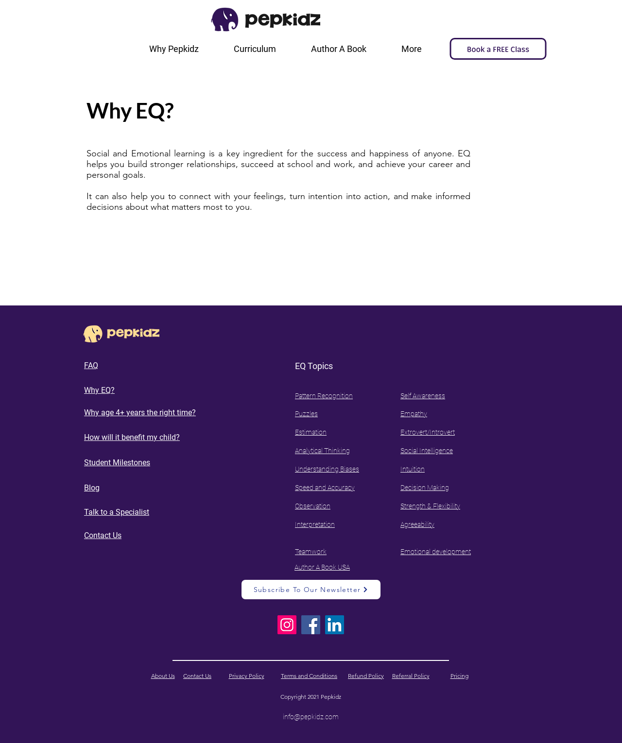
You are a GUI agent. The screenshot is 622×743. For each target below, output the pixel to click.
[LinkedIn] (334, 624)
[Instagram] (286, 624)
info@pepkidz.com (311, 717)
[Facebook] (310, 624)
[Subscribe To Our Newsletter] (311, 589)
